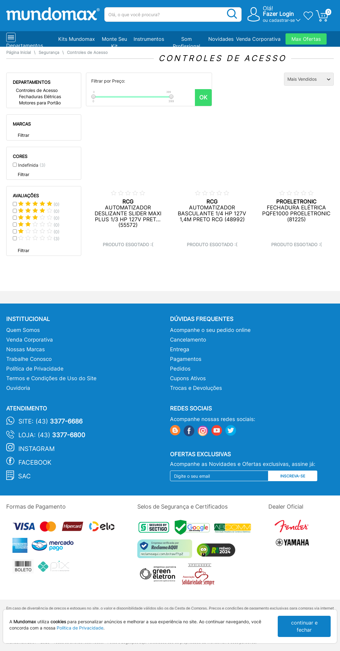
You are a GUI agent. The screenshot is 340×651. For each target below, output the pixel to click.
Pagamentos (185, 359)
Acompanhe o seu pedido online (210, 330)
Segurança (49, 52)
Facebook (34, 462)
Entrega (179, 349)
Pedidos (180, 369)
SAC (24, 476)
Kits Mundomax (76, 39)
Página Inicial (18, 52)
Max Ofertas (306, 39)
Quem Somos (23, 330)
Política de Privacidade (35, 369)
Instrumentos (149, 39)
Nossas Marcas (25, 349)
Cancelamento (188, 340)
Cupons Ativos (188, 378)
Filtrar (23, 135)
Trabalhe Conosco (29, 359)
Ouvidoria (18, 388)
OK (203, 97)
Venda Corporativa (258, 39)
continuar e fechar (304, 626)
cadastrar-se (282, 20)
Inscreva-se (292, 476)
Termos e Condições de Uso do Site (51, 378)
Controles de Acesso (87, 52)
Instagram (36, 448)
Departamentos (24, 45)
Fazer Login (278, 14)
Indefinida (31, 165)
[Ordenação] (309, 79)
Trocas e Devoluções (196, 388)
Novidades (221, 39)
